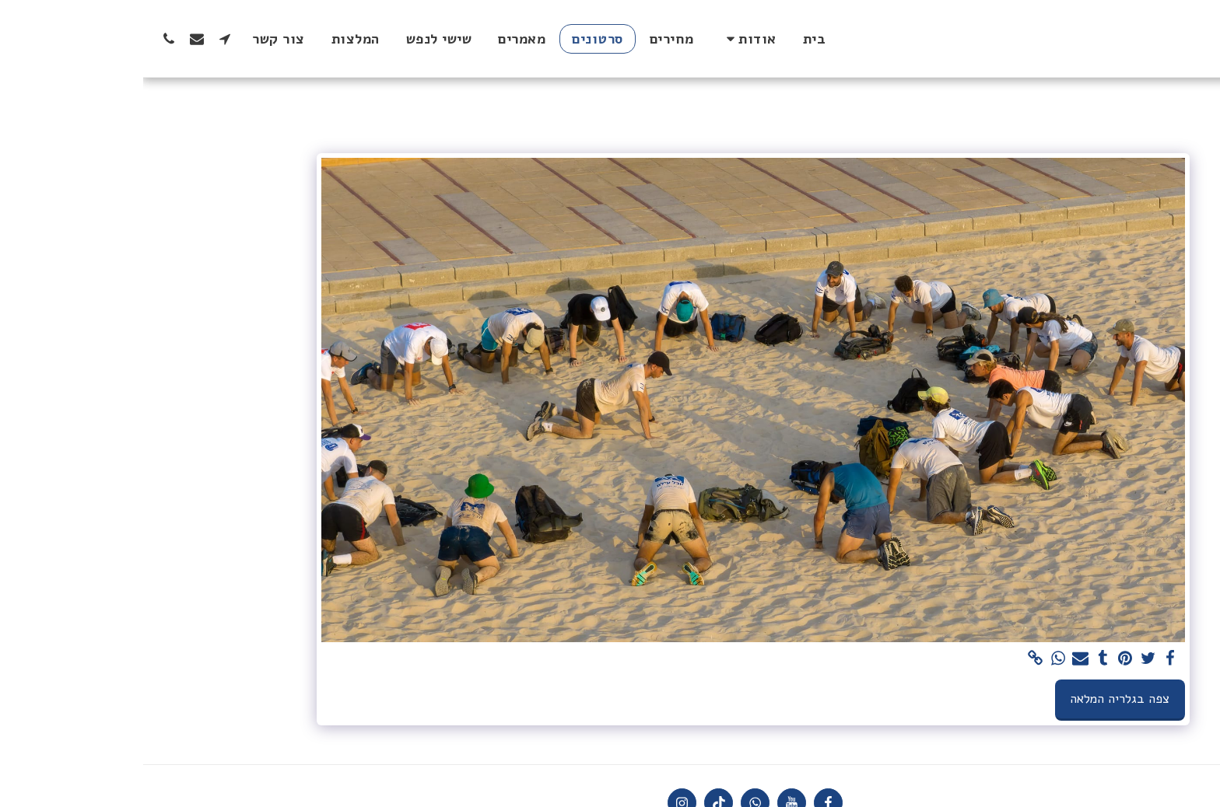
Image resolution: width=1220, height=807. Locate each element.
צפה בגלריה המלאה (976, 698)
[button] (605, 39)
